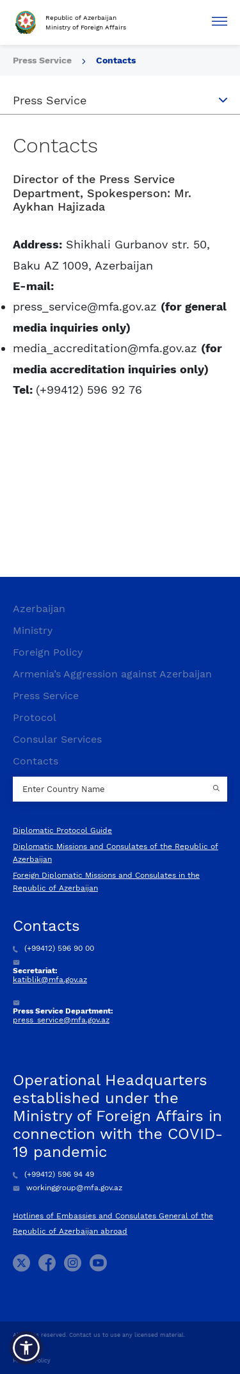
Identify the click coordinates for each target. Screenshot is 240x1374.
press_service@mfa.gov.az (61, 1019)
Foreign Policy (48, 652)
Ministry (32, 630)
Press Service (43, 60)
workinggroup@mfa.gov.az (67, 1187)
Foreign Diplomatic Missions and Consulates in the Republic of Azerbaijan (106, 882)
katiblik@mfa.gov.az (50, 979)
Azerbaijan (39, 608)
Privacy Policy (32, 1360)
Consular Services (57, 739)
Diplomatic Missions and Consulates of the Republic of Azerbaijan (115, 853)
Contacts (116, 60)
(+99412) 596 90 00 (53, 948)
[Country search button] (217, 789)
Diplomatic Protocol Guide (62, 830)
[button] (26, 1347)
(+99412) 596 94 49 (53, 1174)
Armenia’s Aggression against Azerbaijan (112, 674)
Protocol (34, 717)
